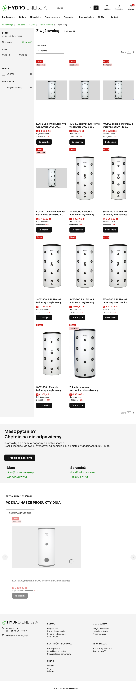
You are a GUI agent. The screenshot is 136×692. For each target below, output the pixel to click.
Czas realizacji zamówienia (59, 654)
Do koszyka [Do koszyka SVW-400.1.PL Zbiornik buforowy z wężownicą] (77, 317)
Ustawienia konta (100, 631)
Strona (123, 52)
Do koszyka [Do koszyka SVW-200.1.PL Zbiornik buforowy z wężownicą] (110, 230)
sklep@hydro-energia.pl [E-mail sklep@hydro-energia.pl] (17, 635)
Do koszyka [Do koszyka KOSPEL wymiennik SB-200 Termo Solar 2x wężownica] (20, 596)
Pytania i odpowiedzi (56, 634)
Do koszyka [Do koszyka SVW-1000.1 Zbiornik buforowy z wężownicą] (77, 230)
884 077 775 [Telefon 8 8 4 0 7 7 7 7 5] (12, 628)
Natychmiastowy (14, 87)
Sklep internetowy (65, 688)
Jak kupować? (99, 651)
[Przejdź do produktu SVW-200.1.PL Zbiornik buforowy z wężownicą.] (118, 178)
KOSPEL (32, 25)
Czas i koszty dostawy (57, 651)
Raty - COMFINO (55, 636)
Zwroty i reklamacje (56, 631)
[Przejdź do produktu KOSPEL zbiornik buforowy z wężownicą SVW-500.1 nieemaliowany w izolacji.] (51, 178)
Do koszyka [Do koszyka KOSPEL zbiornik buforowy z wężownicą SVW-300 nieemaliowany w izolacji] (77, 142)
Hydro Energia (7, 25)
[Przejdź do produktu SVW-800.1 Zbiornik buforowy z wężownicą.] (51, 354)
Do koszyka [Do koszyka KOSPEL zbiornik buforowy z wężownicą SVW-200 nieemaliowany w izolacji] (44, 142)
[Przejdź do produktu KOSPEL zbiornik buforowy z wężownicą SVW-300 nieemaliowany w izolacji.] (84, 90)
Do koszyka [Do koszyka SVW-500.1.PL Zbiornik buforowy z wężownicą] (110, 317)
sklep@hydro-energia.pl (82, 472)
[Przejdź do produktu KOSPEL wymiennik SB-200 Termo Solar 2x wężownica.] (46, 547)
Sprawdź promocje (20, 512)
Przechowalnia (99, 634)
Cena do (23, 55)
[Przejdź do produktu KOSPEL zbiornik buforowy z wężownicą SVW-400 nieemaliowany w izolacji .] (118, 90)
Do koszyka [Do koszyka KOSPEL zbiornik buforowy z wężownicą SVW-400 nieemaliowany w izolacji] (110, 142)
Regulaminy (52, 628)
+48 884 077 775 (79, 477)
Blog (49, 668)
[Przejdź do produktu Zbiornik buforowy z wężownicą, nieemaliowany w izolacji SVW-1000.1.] (84, 354)
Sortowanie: (41, 45)
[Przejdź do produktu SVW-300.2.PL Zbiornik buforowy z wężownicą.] (51, 266)
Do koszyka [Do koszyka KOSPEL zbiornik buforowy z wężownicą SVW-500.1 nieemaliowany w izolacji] (44, 230)
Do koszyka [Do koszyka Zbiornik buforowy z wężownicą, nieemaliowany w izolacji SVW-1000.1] (77, 405)
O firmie (50, 671)
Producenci (20, 25)
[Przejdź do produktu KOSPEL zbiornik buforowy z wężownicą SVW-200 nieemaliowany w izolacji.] (51, 90)
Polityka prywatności (102, 648)
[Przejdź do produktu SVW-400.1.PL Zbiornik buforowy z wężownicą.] (84, 266)
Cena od (6, 55)
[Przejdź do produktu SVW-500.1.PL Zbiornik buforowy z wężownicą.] (118, 266)
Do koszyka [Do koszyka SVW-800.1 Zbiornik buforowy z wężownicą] (44, 405)
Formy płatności (54, 648)
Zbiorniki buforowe (45, 25)
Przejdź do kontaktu (20, 457)
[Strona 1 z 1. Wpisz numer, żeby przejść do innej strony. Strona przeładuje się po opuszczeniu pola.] (129, 52)
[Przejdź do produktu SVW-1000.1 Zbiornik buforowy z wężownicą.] (84, 178)
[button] (96, 8)
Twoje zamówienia (101, 628)
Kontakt (50, 665)
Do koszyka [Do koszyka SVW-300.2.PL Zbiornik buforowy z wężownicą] (44, 317)
